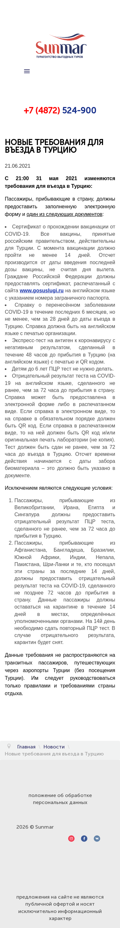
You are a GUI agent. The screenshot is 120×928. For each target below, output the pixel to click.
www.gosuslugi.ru (42, 290)
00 (90, 111)
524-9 (72, 111)
